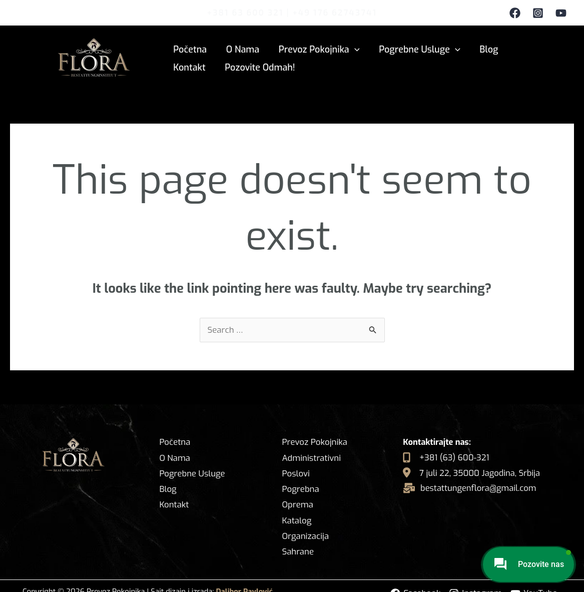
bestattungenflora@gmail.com (477, 487)
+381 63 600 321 (245, 12)
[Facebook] (514, 13)
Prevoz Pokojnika (315, 49)
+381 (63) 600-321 (449, 457)
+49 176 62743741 (334, 12)
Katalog (296, 505)
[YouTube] (560, 13)
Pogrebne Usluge (415, 49)
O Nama (240, 49)
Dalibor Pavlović (244, 577)
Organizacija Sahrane (305, 529)
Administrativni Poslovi (311, 466)
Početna (189, 49)
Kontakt (526, 49)
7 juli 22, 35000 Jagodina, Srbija (476, 472)
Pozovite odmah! (208, 67)
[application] (351, 49)
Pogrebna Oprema (317, 489)
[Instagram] (537, 13)
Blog (482, 49)
